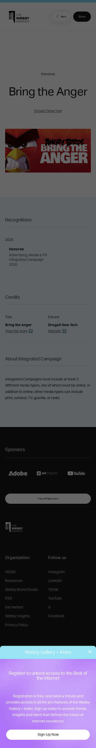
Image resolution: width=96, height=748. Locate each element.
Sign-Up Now (48, 734)
